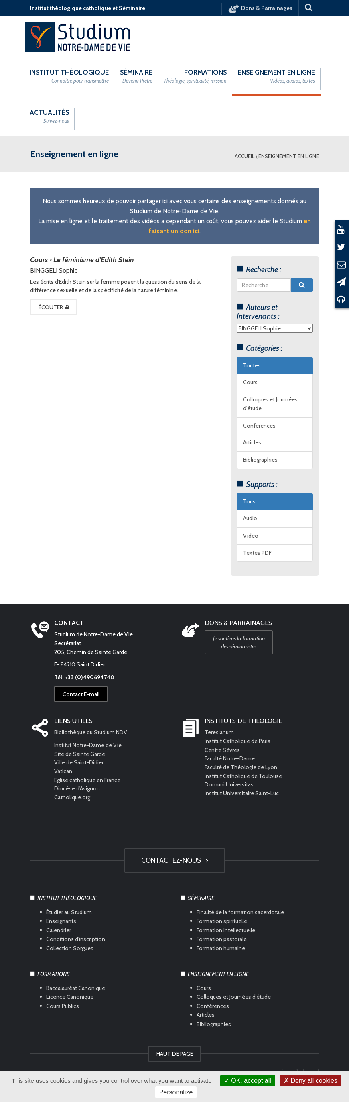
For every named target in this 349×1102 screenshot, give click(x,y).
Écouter (54, 307)
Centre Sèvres (222, 750)
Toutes (252, 365)
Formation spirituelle (222, 921)
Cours (250, 382)
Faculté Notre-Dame (230, 758)
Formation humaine (221, 947)
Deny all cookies (310, 1080)
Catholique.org (72, 797)
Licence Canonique (69, 996)
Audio (250, 518)
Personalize (176, 1092)
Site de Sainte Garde (79, 754)
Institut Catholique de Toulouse (243, 776)
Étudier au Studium (69, 912)
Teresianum (219, 732)
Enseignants (61, 921)
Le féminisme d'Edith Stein (93, 259)
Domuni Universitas (229, 784)
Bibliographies (260, 459)
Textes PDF (257, 552)
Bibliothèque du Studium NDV (90, 732)
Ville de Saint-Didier (79, 762)
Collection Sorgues (69, 947)
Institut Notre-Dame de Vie (88, 745)
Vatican (63, 771)
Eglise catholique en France (87, 780)
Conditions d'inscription (75, 939)
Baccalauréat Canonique (75, 988)
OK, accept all (247, 1080)
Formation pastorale (222, 939)
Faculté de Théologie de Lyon (241, 767)
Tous (249, 501)
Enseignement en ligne (288, 156)
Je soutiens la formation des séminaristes (239, 642)
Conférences (259, 425)
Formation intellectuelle (226, 930)
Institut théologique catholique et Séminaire (87, 8)
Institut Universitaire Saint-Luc (242, 793)
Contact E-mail (81, 694)
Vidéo (250, 535)
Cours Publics (62, 1006)
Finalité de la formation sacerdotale (240, 912)
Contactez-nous (174, 860)
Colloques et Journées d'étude (270, 404)
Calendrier (58, 930)
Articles (252, 442)
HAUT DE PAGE (174, 1053)
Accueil (244, 156)
